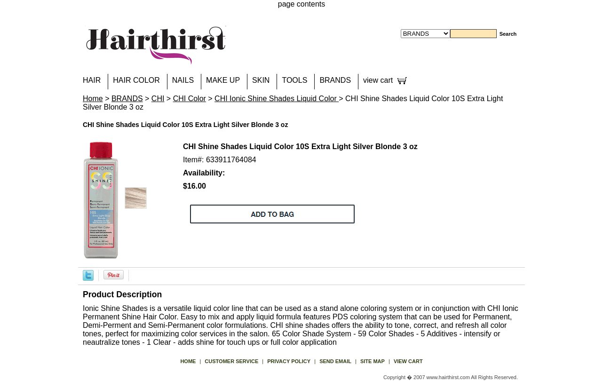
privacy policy (288, 361)
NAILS (183, 80)
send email (335, 361)
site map (372, 361)
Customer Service (231, 361)
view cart (378, 80)
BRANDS (335, 80)
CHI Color (189, 99)
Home (93, 99)
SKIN (261, 80)
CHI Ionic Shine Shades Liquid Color (276, 99)
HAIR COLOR (136, 80)
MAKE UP (223, 80)
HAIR (92, 80)
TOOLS (294, 80)
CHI (158, 99)
